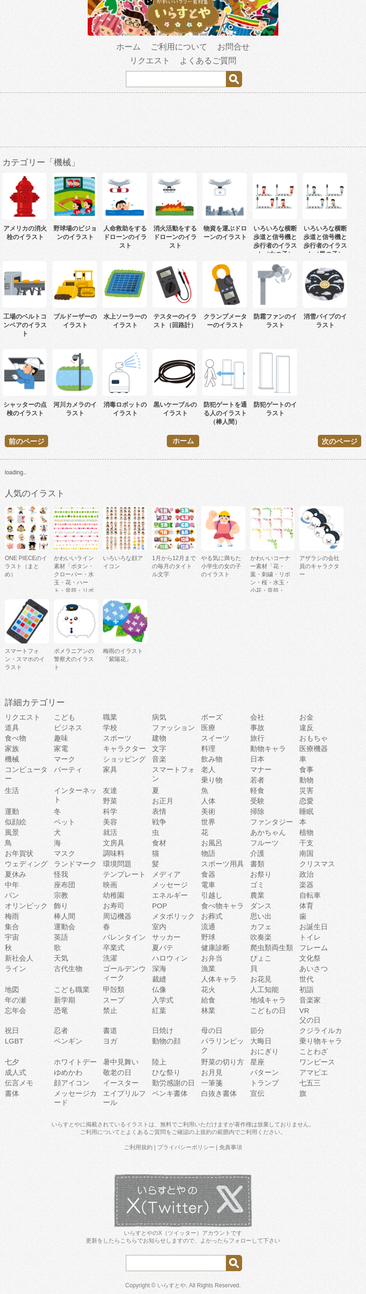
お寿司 (113, 906)
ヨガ (110, 1041)
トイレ (310, 937)
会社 (257, 717)
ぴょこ (261, 958)
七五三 (310, 1083)
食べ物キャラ (222, 906)
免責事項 (230, 1147)
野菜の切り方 (222, 1062)
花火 (208, 989)
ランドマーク (75, 864)
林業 (208, 1010)
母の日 (212, 1030)
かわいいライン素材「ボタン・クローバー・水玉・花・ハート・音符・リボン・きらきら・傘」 (74, 582)
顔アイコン (72, 1083)
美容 (110, 822)
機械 (12, 759)
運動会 (64, 927)
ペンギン (68, 1041)
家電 (61, 748)
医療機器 (313, 748)
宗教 (61, 895)
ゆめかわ (68, 1072)
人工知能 (264, 989)
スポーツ (117, 738)
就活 (110, 832)
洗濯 (110, 958)
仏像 (159, 989)
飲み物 (212, 759)
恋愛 (306, 801)
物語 (208, 853)
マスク (64, 853)
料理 (208, 748)
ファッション (173, 727)
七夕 (12, 1062)
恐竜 (61, 1010)
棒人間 (64, 916)
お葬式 (212, 916)
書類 (257, 864)
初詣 (306, 989)
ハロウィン (170, 958)
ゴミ (257, 885)
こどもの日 (268, 1010)
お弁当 (212, 958)
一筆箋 (212, 1083)
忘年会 (15, 1010)
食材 (159, 843)
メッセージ (170, 885)
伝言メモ (19, 1083)
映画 (110, 885)
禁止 (110, 1010)
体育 (306, 906)
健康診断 (215, 947)
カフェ (261, 927)
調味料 (113, 853)
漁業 (208, 968)
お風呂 (212, 843)
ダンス (261, 906)
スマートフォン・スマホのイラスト (25, 659)
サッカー (166, 937)
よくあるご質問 (208, 60)
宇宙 (12, 937)
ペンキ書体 (170, 1093)
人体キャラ (219, 979)
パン (12, 895)
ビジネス (68, 727)
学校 (110, 727)
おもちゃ (313, 738)
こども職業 (72, 989)
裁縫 (159, 979)
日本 (257, 759)
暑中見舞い (121, 1062)
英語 (61, 937)
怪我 (61, 874)
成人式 (15, 1072)
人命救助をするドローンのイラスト (125, 237)
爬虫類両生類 (271, 947)
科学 (110, 811)
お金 (306, 717)
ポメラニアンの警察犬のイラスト (74, 659)
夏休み (15, 874)
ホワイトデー (75, 1062)
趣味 (61, 738)
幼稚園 (113, 895)
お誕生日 (313, 927)
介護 (257, 853)
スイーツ (215, 738)
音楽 (159, 759)
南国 (306, 853)
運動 (12, 811)
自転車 (310, 895)
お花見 (261, 979)
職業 (110, 717)
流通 (208, 927)
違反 (306, 727)
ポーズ (212, 717)
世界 (208, 822)
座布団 (64, 885)
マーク (64, 759)
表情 (159, 811)
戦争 (159, 822)
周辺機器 (117, 916)
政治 (306, 874)
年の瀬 (15, 1000)
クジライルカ (320, 1030)
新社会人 (19, 958)
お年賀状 (19, 853)
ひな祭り (166, 1072)
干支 (306, 843)
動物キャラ (268, 748)
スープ (113, 1000)
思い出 (261, 916)
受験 (257, 801)
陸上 (159, 1062)
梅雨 (12, 916)
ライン (15, 968)
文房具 (113, 843)
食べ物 (15, 738)
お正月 (162, 801)
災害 (306, 790)
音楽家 (310, 1000)
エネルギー (170, 895)
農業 (257, 895)
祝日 (12, 1030)
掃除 (257, 811)
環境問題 (117, 864)
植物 (306, 832)
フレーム (313, 947)
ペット (64, 822)
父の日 (310, 1020)
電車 (208, 885)
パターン (264, 1072)
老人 (208, 769)
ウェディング (26, 864)
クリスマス (317, 864)
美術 (208, 811)
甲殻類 (113, 989)
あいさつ (313, 968)
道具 (12, 727)
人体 (208, 801)
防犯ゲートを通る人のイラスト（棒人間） (225, 413)
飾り (61, 906)
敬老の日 (117, 1072)
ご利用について (179, 46)
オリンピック (26, 906)
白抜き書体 (219, 1093)
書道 (110, 1030)
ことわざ (313, 1051)
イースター (121, 1083)
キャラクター (124, 748)
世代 (306, 979)
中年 (12, 885)
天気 (61, 958)
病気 (159, 717)
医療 (208, 727)
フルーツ (264, 843)
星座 (257, 1062)
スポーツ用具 (222, 864)
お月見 (212, 1072)
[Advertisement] (183, 121)
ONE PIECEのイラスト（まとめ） (26, 566)
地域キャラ (268, 1000)
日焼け (162, 1030)
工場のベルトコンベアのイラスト (25, 325)
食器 (208, 874)
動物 (306, 780)
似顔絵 (15, 822)
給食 (208, 1000)
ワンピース (317, 1062)
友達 (110, 790)
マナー (261, 769)
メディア (166, 874)
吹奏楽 (261, 937)
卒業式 (113, 947)
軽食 (257, 790)
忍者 (61, 1030)
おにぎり (264, 1051)
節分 (257, 1030)
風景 (12, 832)
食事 (306, 769)
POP (159, 906)
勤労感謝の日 (173, 1083)
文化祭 (310, 958)
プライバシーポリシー (185, 1147)
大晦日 (261, 1041)
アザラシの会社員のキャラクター (319, 566)
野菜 (110, 801)
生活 (12, 790)
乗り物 (212, 780)
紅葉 (159, 1010)
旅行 (257, 738)
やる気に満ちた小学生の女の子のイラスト (221, 566)
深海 (159, 968)
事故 (257, 727)
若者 (257, 780)
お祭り (261, 874)
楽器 (306, 885)
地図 (12, 989)
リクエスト (150, 60)
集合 (12, 927)
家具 (110, 769)
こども (64, 717)
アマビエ (313, 1072)
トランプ (264, 1083)
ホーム (128, 46)
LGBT (14, 1041)
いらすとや (171, 1285)
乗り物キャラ (320, 1041)
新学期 (64, 1000)
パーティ (68, 769)
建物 (159, 738)
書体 (12, 1093)
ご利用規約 (138, 1147)
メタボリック (173, 916)
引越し (212, 895)
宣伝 (257, 1093)
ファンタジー (271, 822)
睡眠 (306, 811)
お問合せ (233, 46)
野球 (208, 937)
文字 (159, 748)
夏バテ (162, 947)
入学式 (162, 1000)
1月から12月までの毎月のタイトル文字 (174, 566)
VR (304, 1010)
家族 (12, 748)
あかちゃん (268, 832)
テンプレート (124, 874)
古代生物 (68, 968)
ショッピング (124, 759)
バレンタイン (124, 937)
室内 (159, 927)
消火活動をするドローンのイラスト (175, 237)
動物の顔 (166, 1041)
